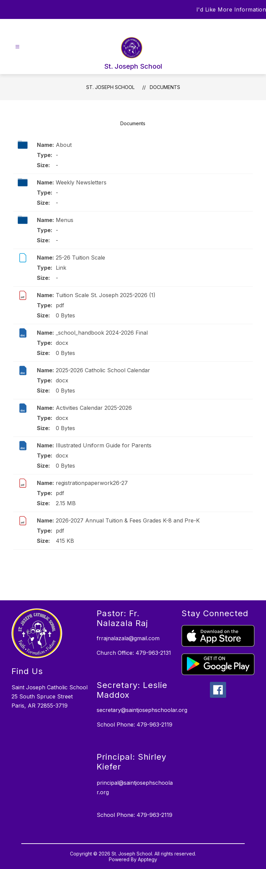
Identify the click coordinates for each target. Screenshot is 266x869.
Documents (165, 87)
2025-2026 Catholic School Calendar (103, 370)
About (64, 144)
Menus (64, 220)
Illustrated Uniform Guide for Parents (103, 445)
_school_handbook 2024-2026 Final (102, 332)
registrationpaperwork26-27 (92, 483)
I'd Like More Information (231, 9)
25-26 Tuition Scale (80, 257)
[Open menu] (17, 47)
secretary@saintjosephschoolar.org (142, 710)
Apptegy (147, 859)
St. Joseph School (110, 87)
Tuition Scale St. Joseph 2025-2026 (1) (105, 295)
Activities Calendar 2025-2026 (94, 407)
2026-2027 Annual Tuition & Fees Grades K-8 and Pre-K (128, 520)
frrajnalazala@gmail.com (128, 638)
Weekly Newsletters (81, 182)
